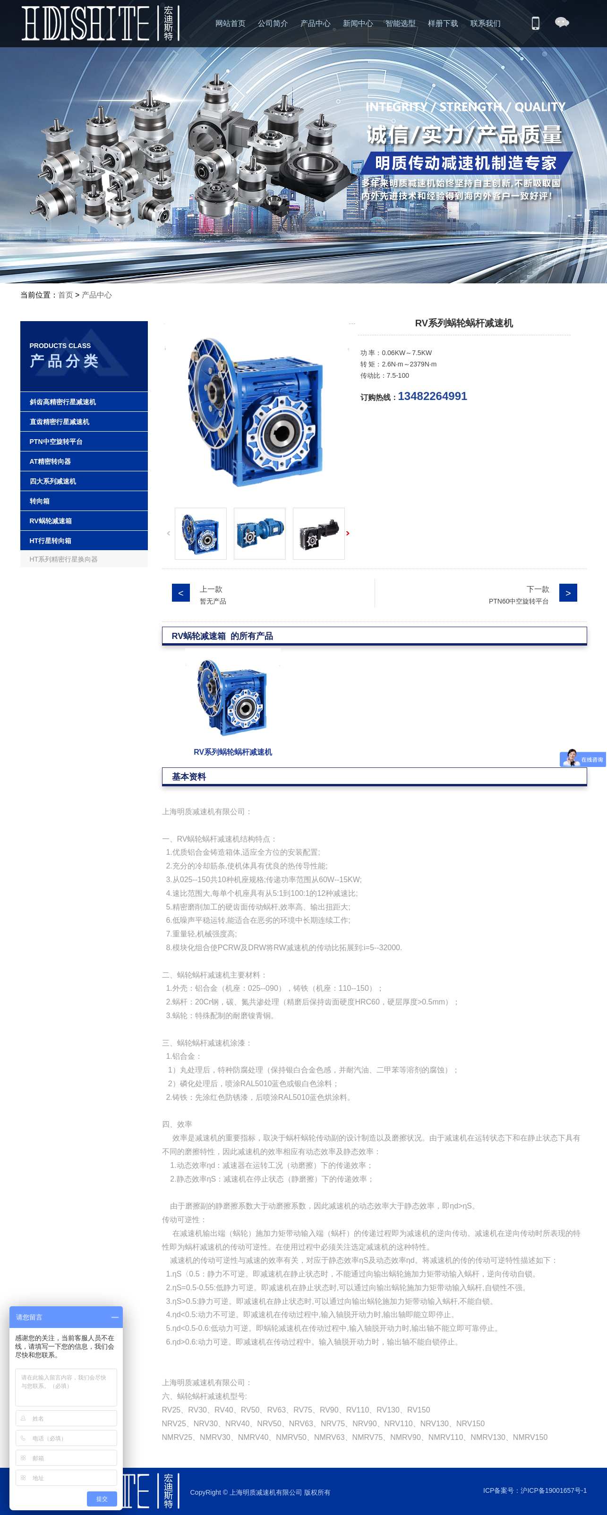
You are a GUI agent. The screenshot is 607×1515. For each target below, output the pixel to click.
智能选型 (400, 23)
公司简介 (273, 23)
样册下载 (443, 23)
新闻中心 (358, 23)
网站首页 (230, 23)
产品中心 (315, 23)
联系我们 (485, 23)
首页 (65, 295)
